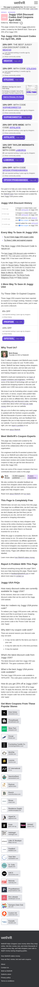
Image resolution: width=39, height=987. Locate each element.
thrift (19, 2)
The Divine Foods (22, 275)
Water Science (22, 277)
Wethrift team (9, 194)
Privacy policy (6, 977)
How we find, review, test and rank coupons (16, 959)
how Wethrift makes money (25, 557)
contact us (20, 576)
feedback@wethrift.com (20, 573)
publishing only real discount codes (16, 401)
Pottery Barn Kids (26, 265)
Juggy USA (26, 27)
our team (27, 494)
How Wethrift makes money (10, 956)
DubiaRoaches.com (8, 275)
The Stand (30, 270)
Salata (3, 267)
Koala (23, 270)
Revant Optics (13, 265)
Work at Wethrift (6, 971)
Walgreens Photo (7, 277)
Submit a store (6, 974)
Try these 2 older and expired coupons (18, 240)
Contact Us (5, 967)
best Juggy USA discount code (15, 253)
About (3, 964)
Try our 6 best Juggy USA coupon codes (19, 237)
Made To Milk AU (7, 272)
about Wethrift (15, 430)
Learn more (34, 9)
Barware (11, 12)
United (17, 270)
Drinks (4, 12)
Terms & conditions (7, 981)
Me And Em (18, 272)
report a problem (18, 425)
